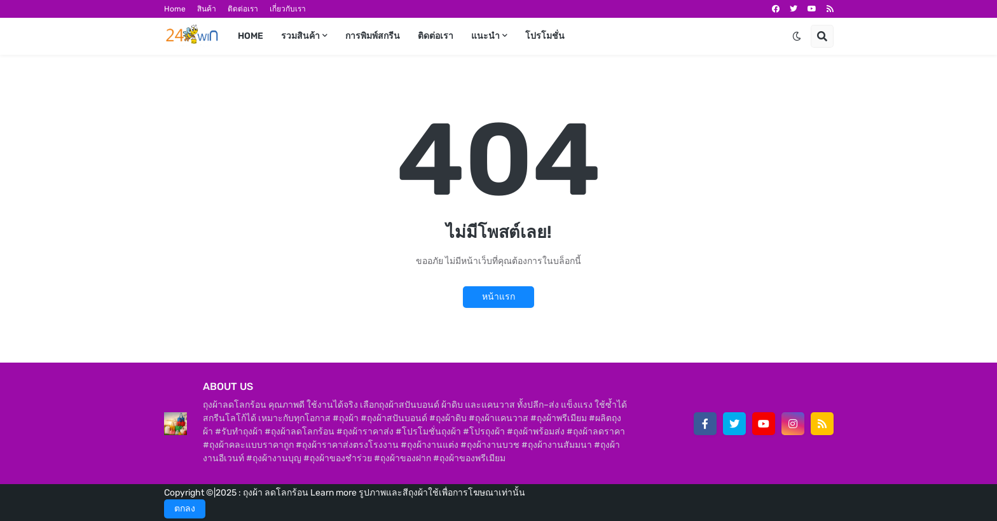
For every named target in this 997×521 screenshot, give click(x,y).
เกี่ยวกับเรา (288, 8)
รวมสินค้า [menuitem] (300, 36)
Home (175, 8)
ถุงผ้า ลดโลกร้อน (276, 492)
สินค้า (206, 8)
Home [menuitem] (250, 36)
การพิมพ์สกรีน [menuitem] (372, 36)
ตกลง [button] (184, 508)
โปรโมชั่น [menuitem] (545, 36)
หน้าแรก (498, 296)
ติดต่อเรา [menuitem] (435, 36)
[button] (797, 36)
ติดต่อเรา (243, 8)
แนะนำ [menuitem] (485, 36)
